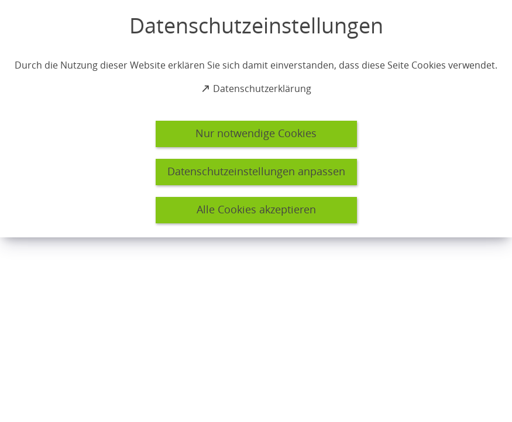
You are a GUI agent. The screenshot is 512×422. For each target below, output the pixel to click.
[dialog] (256, 118)
